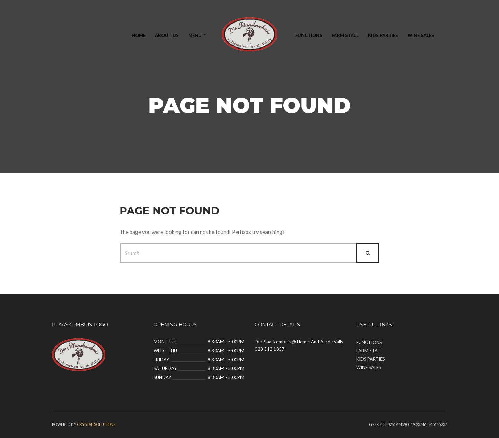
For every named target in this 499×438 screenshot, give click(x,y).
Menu (195, 35)
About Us (167, 35)
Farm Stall (345, 35)
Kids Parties (383, 35)
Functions (308, 35)
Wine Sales (421, 35)
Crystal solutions (96, 424)
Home (139, 35)
